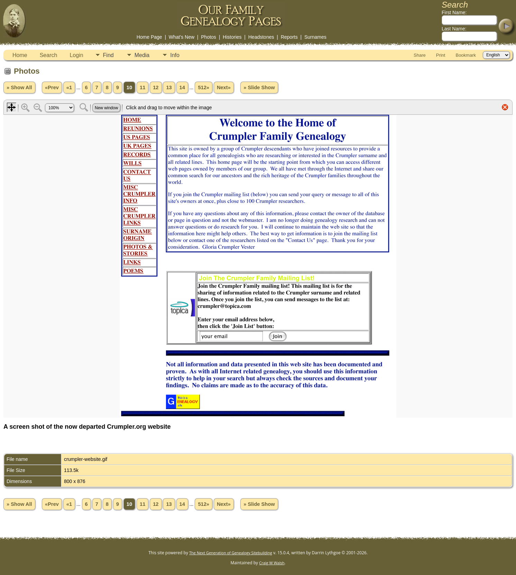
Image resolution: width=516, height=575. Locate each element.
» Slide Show (259, 87)
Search (48, 55)
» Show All (19, 87)
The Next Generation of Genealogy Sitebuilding (230, 552)
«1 (69, 87)
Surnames (315, 37)
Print (440, 55)
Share (420, 55)
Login (76, 55)
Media (142, 55)
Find (108, 55)
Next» (224, 87)
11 (142, 87)
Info (174, 55)
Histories (232, 37)
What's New (181, 37)
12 (155, 87)
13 (169, 87)
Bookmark (465, 55)
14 (182, 87)
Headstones (261, 37)
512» (203, 87)
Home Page (149, 37)
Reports (289, 37)
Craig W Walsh (271, 562)
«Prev (52, 87)
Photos (208, 37)
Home (19, 55)
